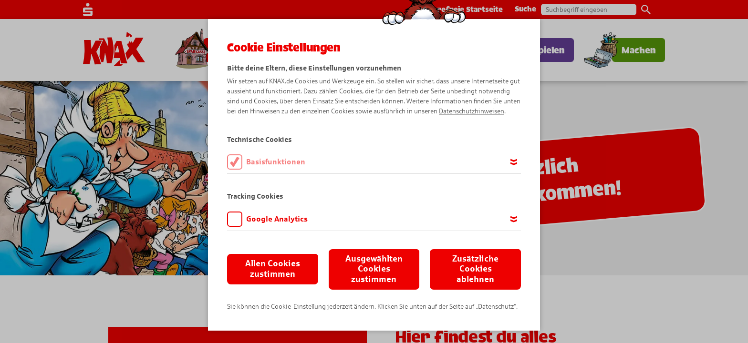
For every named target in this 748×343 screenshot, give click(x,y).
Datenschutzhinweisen (471, 111)
